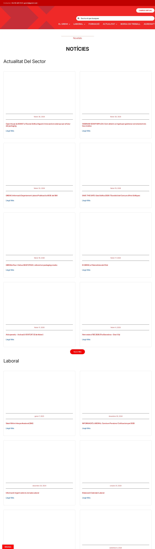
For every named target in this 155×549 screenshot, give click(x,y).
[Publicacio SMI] (39, 146)
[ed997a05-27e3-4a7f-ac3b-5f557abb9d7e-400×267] (105, 515)
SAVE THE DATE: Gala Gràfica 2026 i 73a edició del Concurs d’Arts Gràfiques (111, 195)
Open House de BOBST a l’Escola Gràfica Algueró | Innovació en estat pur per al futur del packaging (38, 125)
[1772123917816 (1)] (39, 75)
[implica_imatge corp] (115, 75)
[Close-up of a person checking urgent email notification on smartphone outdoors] (39, 444)
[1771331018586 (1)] (115, 216)
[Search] (78, 18)
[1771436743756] (39, 216)
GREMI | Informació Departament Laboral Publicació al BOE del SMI (32, 195)
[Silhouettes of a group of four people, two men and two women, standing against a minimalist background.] (39, 513)
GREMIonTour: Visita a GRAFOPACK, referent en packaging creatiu (31, 265)
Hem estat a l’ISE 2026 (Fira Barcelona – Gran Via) (101, 334)
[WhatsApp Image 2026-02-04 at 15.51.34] (115, 285)
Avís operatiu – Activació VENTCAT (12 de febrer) (24, 334)
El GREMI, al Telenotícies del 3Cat (95, 265)
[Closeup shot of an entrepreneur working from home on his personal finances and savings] (39, 374)
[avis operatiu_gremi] (39, 285)
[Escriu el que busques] (115, 18)
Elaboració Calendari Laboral (93, 493)
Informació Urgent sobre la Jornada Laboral (22, 493)
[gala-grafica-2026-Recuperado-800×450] (115, 146)
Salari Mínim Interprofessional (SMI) (19, 423)
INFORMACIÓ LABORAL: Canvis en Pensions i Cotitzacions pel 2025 (108, 423)
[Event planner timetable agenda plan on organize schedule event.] (115, 444)
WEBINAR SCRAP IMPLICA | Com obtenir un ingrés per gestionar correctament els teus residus (114, 125)
